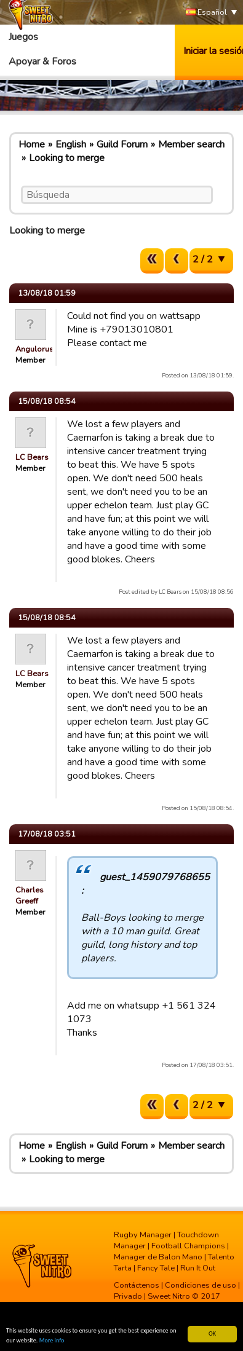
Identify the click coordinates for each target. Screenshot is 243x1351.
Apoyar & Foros (42, 61)
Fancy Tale (156, 1268)
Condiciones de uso (200, 1285)
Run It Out (197, 1268)
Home (31, 144)
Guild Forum (122, 144)
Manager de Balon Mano (158, 1256)
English (70, 144)
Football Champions (188, 1245)
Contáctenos (136, 1285)
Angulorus (34, 349)
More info (52, 1340)
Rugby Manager (143, 1234)
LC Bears (32, 457)
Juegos (23, 37)
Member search (191, 144)
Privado (128, 1296)
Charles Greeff (29, 895)
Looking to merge (67, 158)
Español (206, 12)
